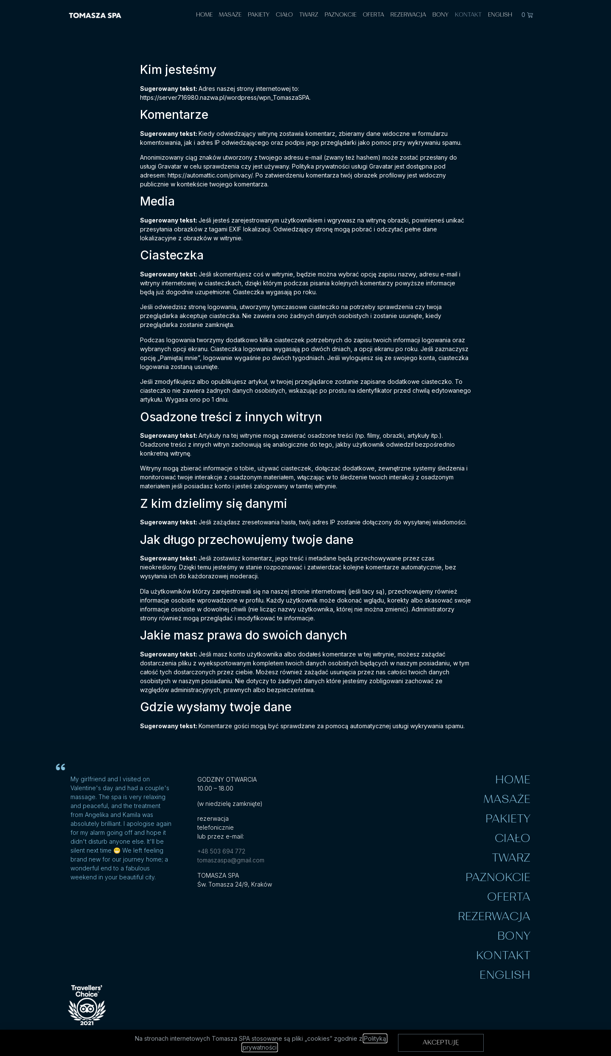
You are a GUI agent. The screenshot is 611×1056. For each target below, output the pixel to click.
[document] (305, 528)
